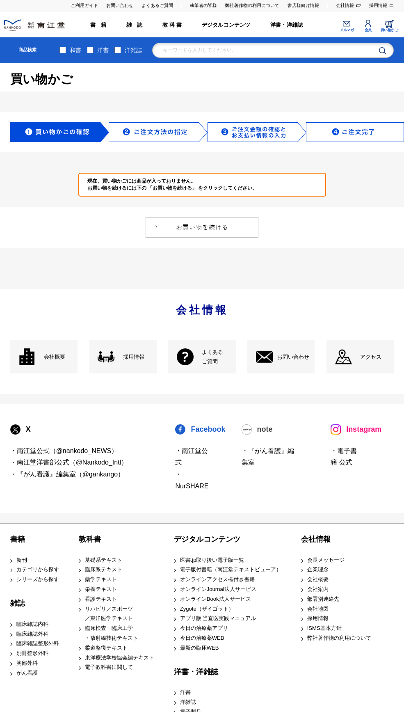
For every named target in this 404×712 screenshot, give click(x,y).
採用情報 (378, 5)
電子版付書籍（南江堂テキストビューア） (230, 569)
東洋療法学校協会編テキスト (119, 658)
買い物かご (389, 30)
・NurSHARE (191, 480)
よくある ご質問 (212, 357)
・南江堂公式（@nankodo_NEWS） (64, 450)
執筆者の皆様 (203, 5)
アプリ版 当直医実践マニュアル (218, 618)
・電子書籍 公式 (344, 456)
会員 (368, 30)
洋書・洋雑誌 (286, 25)
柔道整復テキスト (106, 648)
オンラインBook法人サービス (215, 599)
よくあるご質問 (157, 5)
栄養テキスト (101, 589)
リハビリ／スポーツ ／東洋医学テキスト (109, 614)
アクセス (370, 357)
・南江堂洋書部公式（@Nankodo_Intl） (69, 462)
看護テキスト (101, 599)
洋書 (103, 50)
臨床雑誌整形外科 (37, 643)
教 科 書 (172, 25)
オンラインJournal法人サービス (218, 589)
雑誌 (17, 603)
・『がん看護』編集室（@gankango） (67, 474)
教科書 (90, 539)
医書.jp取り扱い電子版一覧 (212, 560)
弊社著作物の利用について (252, 5)
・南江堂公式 (191, 456)
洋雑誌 (133, 50)
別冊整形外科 (32, 653)
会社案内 (318, 589)
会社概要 (54, 357)
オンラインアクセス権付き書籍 (217, 579)
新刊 (21, 560)
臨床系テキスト (103, 569)
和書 (75, 50)
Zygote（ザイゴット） (207, 609)
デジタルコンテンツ (226, 25)
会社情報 (345, 5)
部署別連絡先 (323, 599)
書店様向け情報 (303, 5)
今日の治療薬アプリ (204, 628)
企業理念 (318, 569)
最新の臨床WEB (199, 648)
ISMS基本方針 (324, 628)
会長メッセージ (326, 560)
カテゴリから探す (37, 569)
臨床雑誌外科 (32, 634)
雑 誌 (134, 25)
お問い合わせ (119, 5)
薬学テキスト (101, 579)
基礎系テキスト (103, 560)
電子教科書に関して (109, 667)
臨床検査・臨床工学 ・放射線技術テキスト (111, 633)
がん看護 (27, 673)
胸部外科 (27, 663)
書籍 (17, 539)
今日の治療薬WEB (202, 638)
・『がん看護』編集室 (268, 456)
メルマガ (347, 30)
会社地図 (318, 609)
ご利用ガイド (84, 5)
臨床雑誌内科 (32, 624)
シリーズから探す (37, 579)
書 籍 (98, 25)
